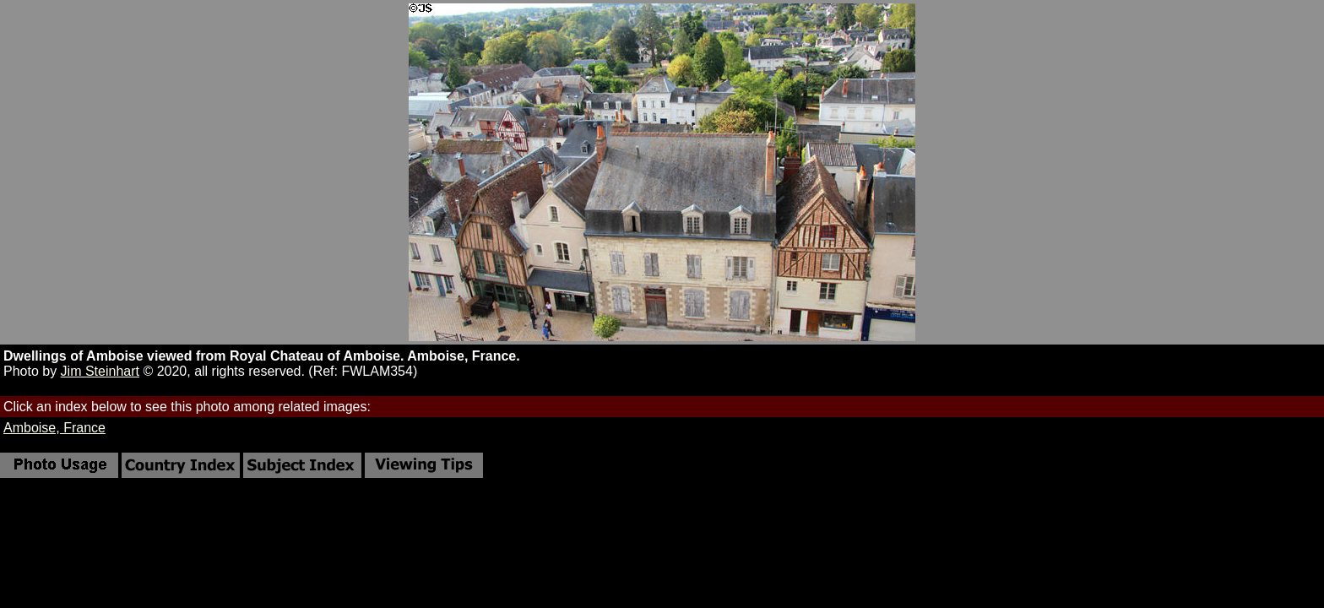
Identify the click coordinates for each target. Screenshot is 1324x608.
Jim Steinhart (100, 371)
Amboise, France (54, 428)
